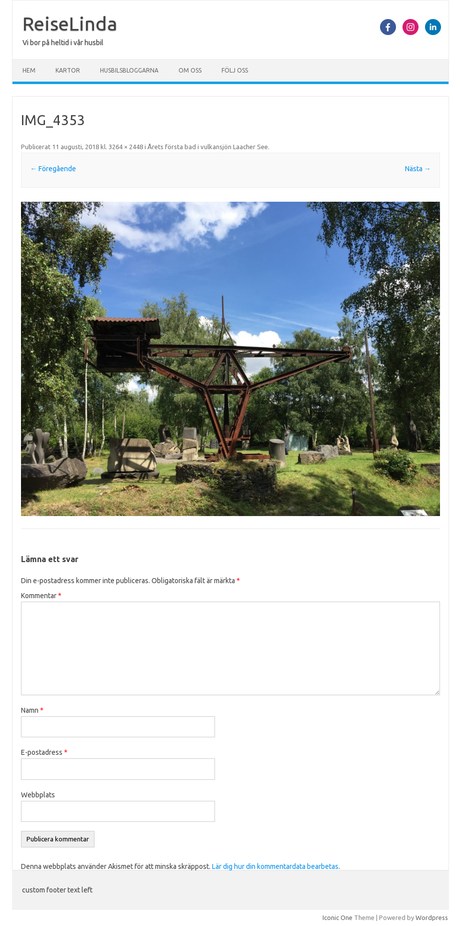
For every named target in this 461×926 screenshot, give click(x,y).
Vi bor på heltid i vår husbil (63, 43)
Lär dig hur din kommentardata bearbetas (275, 866)
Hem (29, 70)
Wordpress (432, 917)
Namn (32, 710)
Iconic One (337, 917)
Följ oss (235, 70)
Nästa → (418, 169)
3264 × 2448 (125, 146)
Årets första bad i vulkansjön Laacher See (208, 146)
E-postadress (44, 752)
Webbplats (38, 795)
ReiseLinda (70, 23)
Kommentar (41, 596)
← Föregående (53, 169)
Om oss (190, 70)
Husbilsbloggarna (129, 70)
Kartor (68, 70)
